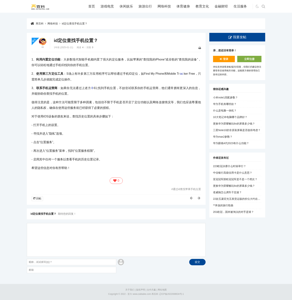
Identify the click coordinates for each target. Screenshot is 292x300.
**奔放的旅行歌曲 (223, 205)
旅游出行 (145, 6)
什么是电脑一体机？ (225, 110)
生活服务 (240, 6)
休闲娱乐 (126, 6)
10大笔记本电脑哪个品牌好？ (230, 117)
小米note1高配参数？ (225, 97)
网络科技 (164, 6)
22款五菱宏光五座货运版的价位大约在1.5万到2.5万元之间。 (248, 198)
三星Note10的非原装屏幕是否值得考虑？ (237, 130)
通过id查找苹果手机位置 (187, 189)
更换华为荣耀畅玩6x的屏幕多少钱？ (234, 123)
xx (43, 47)
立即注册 (249, 58)
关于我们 (129, 289)
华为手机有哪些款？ (225, 103)
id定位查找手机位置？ (74, 23)
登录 (225, 58)
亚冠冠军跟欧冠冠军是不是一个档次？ (235, 179)
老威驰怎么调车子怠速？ (227, 192)
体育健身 (183, 6)
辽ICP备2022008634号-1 (171, 294)
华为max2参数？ (222, 136)
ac (181, 73)
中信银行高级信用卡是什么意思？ (232, 172)
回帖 (38, 198)
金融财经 (221, 6)
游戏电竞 (107, 6)
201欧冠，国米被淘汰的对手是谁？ (233, 211)
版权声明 (140, 289)
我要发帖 (239, 37)
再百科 (40, 23)
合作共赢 (151, 289)
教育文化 (202, 6)
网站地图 (162, 289)
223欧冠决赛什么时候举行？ (229, 166)
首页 (91, 6)
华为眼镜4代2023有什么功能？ (231, 143)
